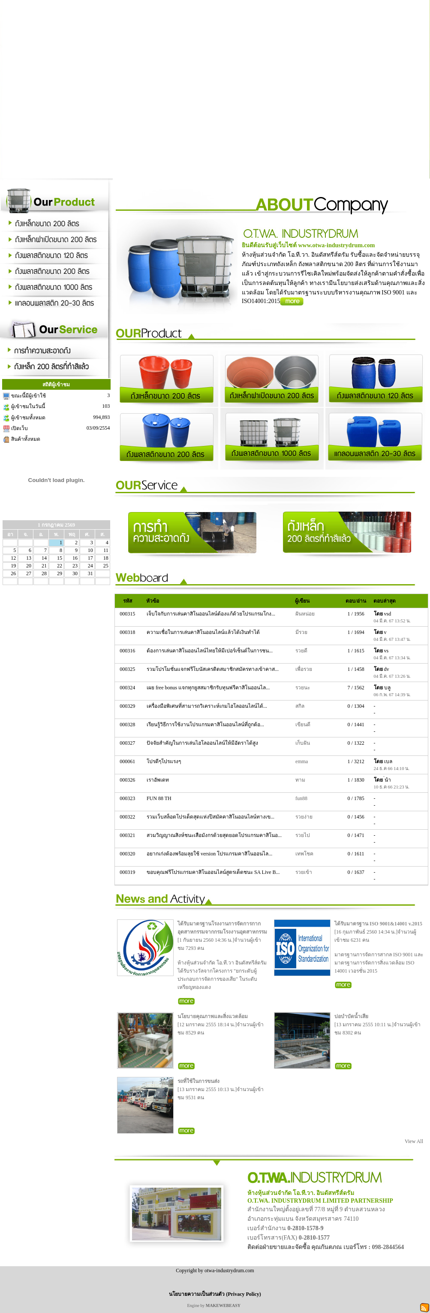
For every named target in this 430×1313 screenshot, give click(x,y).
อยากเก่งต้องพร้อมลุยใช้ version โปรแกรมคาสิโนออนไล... (210, 854)
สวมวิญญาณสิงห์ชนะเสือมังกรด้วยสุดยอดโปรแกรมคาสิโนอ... (215, 835)
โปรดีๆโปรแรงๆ (164, 761)
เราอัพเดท (158, 780)
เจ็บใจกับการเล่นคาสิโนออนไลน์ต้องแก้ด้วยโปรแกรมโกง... (212, 614)
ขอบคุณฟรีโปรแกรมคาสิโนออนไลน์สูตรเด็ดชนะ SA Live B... (214, 872)
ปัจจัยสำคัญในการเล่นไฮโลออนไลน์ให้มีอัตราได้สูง (203, 743)
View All (414, 1141)
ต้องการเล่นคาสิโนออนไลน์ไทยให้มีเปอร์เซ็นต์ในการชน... (210, 651)
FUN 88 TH (160, 798)
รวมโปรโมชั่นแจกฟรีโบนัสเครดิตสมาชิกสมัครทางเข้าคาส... (213, 669)
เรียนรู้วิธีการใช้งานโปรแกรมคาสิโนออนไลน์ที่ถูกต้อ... (206, 725)
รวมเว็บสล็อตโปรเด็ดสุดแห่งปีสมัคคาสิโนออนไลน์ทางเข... (211, 817)
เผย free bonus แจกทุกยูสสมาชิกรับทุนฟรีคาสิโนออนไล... (209, 688)
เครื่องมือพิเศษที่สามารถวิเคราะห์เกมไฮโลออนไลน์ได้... (207, 706)
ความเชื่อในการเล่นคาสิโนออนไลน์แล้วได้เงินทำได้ (204, 632)
